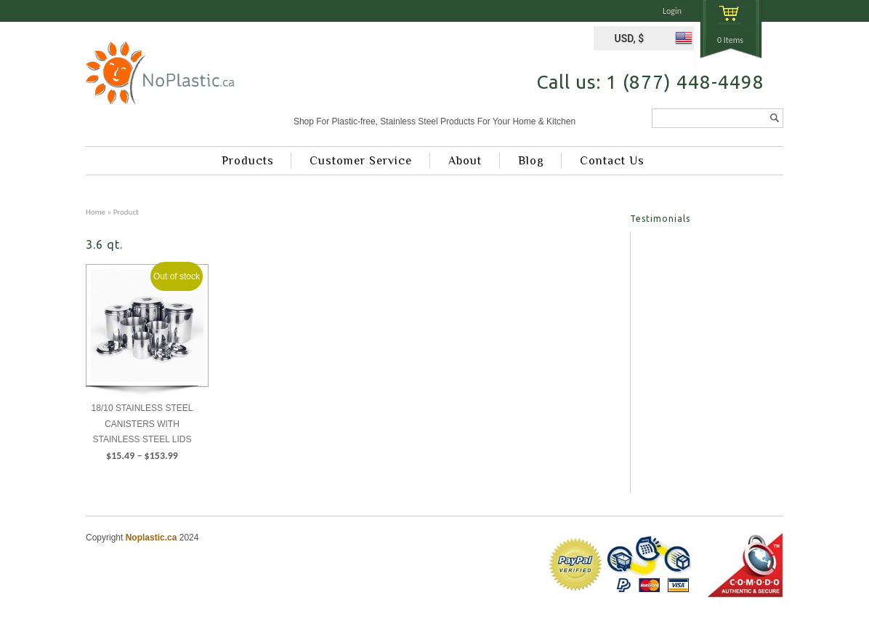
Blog (531, 160)
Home (95, 212)
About (465, 160)
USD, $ (629, 38)
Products (248, 160)
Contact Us (612, 160)
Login (672, 11)
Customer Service (361, 160)
